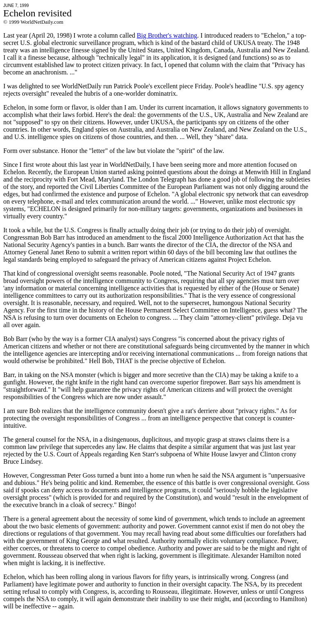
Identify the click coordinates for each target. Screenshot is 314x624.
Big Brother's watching (167, 35)
